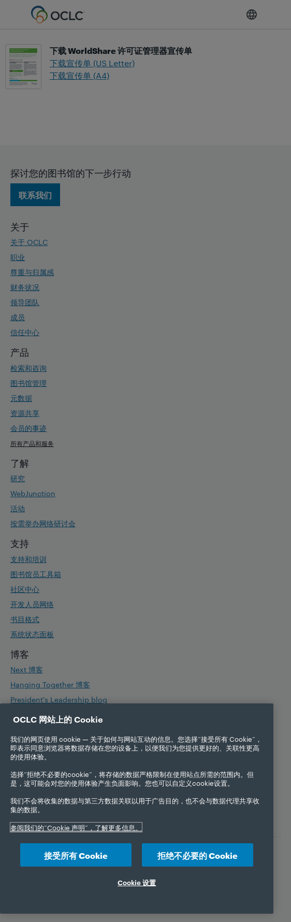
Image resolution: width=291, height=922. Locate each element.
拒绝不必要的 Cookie (197, 855)
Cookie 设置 (137, 882)
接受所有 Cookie (76, 855)
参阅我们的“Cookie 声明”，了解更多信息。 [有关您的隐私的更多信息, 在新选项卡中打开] (76, 827)
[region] (136, 808)
